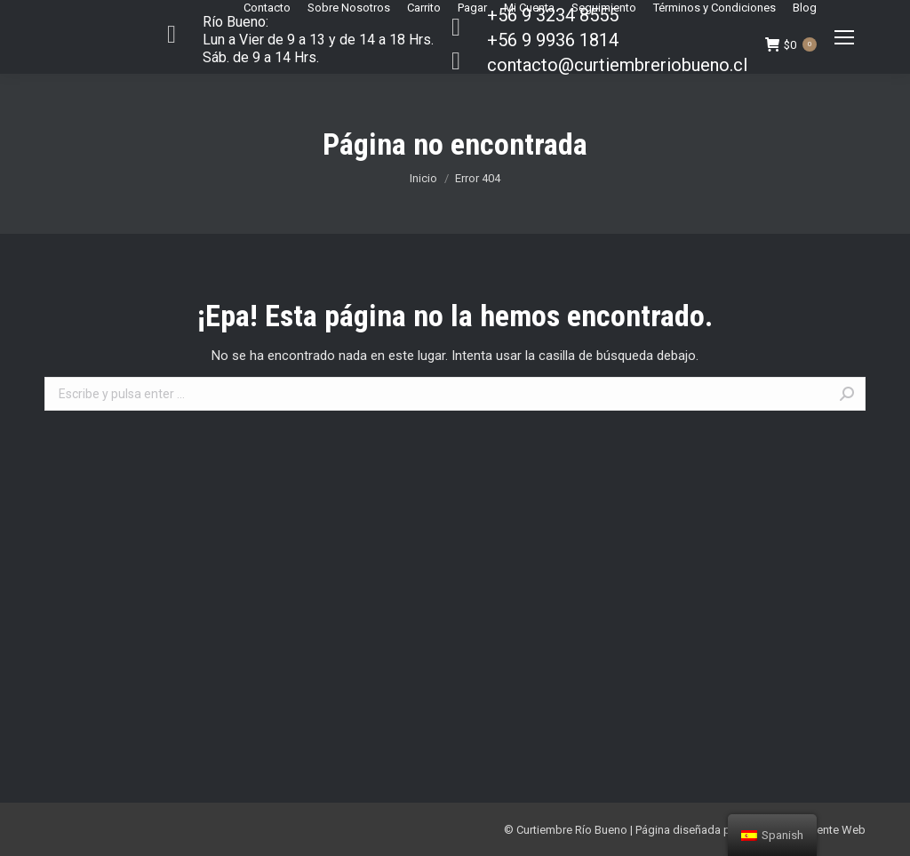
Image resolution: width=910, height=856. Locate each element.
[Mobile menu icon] (844, 37)
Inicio (423, 178)
